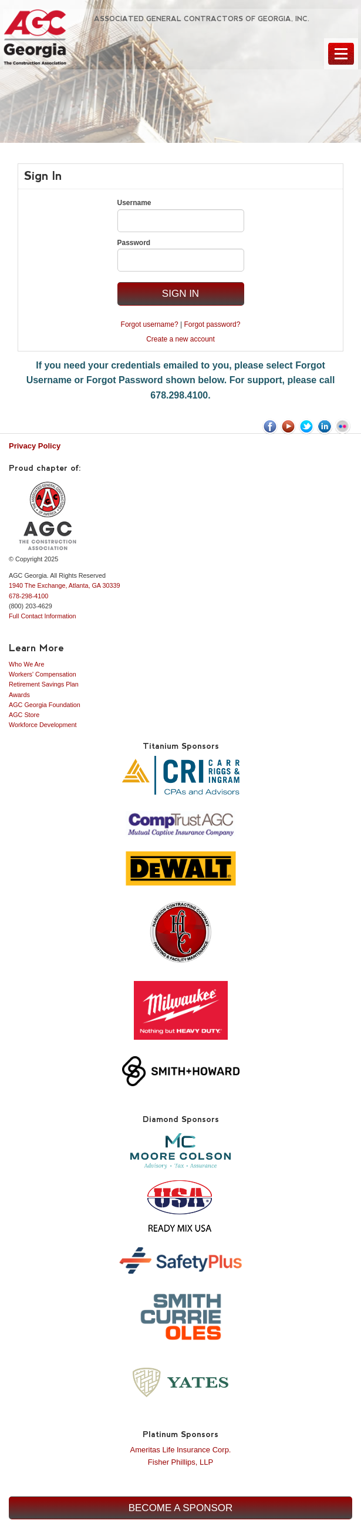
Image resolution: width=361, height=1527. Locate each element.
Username (134, 203)
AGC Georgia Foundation (44, 704)
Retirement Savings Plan (44, 684)
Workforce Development (43, 724)
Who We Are (26, 664)
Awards (19, 694)
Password (134, 243)
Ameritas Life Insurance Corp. (180, 1449)
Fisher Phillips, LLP (180, 1462)
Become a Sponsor (181, 1507)
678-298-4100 (28, 596)
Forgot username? (149, 324)
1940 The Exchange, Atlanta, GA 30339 (64, 585)
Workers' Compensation (42, 674)
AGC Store (24, 714)
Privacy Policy (34, 445)
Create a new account (180, 339)
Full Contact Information (42, 615)
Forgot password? (212, 324)
